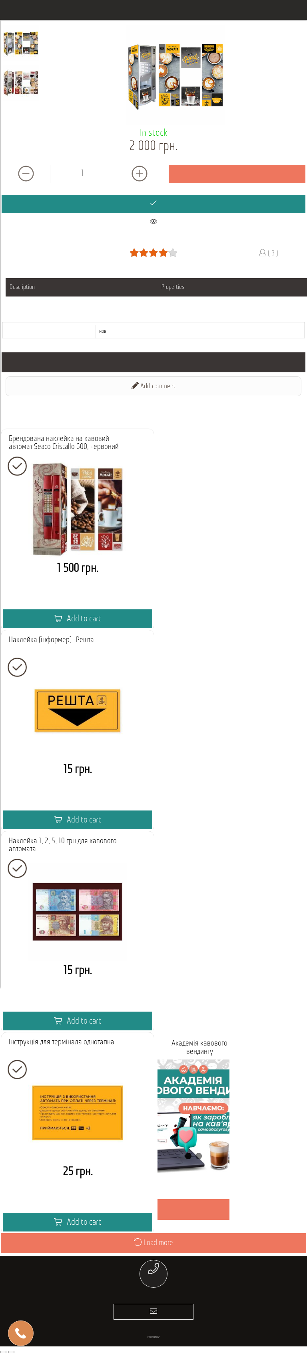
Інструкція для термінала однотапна (61, 1042)
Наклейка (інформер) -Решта (51, 640)
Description (22, 287)
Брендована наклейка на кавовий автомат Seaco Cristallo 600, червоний (64, 443)
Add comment (154, 386)
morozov (153, 1337)
